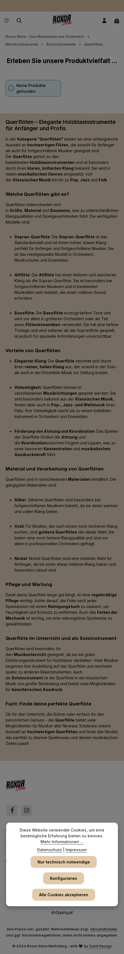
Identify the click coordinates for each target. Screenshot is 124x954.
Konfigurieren (63, 878)
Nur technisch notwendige (63, 862)
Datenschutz (49, 849)
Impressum (76, 849)
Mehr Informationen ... (62, 841)
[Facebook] (12, 810)
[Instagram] (26, 810)
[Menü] (6, 20)
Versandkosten (103, 929)
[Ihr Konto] (104, 20)
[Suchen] (19, 20)
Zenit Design (100, 946)
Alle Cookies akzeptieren (63, 894)
